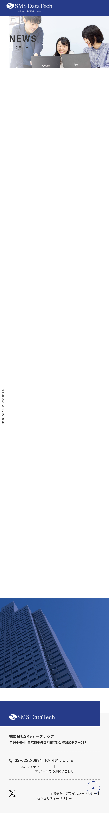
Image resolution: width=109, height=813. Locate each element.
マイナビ (33, 766)
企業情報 (56, 793)
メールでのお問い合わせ (56, 771)
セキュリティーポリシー (54, 798)
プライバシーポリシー (81, 793)
